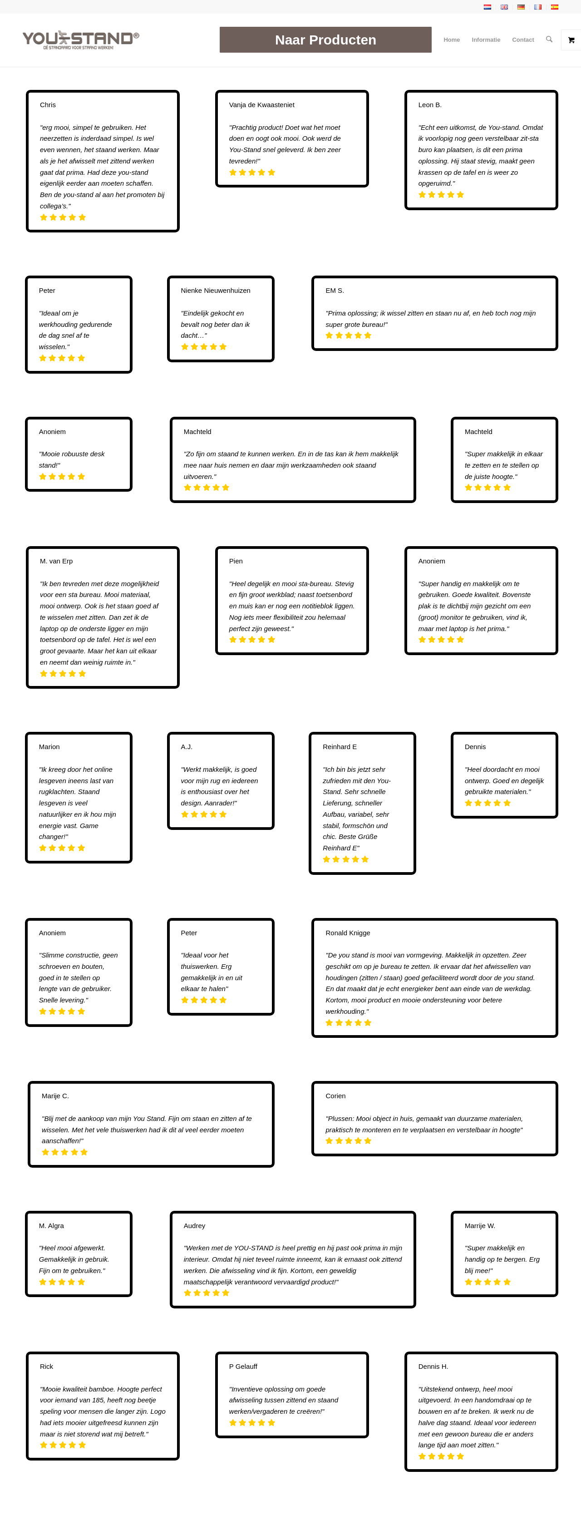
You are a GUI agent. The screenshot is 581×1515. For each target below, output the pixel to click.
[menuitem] (326, 40)
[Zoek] (549, 40)
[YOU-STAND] (81, 40)
